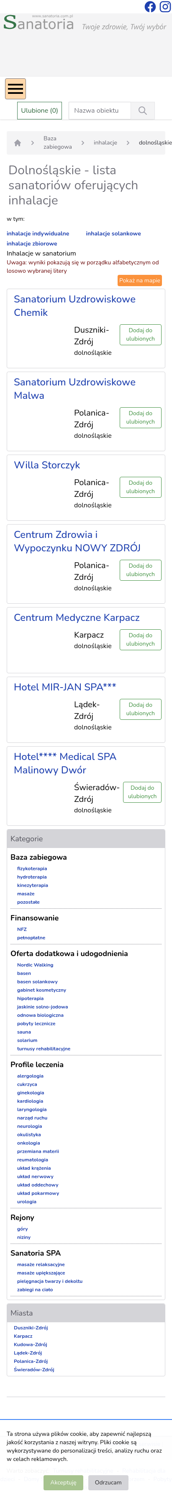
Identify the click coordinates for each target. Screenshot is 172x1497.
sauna (24, 1032)
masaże (26, 893)
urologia (26, 1201)
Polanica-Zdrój (31, 1361)
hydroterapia (32, 877)
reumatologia (32, 1159)
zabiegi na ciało (35, 1289)
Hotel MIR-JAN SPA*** (65, 687)
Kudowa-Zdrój (30, 1344)
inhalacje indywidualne (38, 234)
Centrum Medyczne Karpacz (77, 617)
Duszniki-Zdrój (31, 1327)
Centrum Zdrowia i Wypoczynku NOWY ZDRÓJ (77, 541)
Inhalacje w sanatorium (41, 253)
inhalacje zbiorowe (32, 244)
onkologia (28, 1143)
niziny (24, 1237)
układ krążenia (34, 1168)
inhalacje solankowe (113, 234)
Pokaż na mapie (139, 280)
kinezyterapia (32, 885)
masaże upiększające (41, 1272)
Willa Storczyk (47, 465)
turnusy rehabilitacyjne (43, 1048)
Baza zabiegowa (58, 142)
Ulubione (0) (39, 110)
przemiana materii (38, 1151)
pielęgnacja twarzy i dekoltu (49, 1281)
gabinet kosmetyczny (41, 990)
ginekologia (30, 1092)
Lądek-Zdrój (28, 1353)
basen (24, 973)
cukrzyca (27, 1084)
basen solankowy (37, 981)
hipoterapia (30, 998)
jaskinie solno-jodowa (42, 1006)
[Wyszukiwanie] (143, 110)
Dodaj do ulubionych (140, 334)
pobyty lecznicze (36, 1023)
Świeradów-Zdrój (34, 1369)
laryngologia (32, 1109)
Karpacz (23, 1336)
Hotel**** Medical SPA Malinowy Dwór (65, 763)
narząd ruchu (32, 1117)
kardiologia (30, 1101)
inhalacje (105, 143)
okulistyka (29, 1134)
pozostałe (28, 902)
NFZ (22, 929)
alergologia (30, 1076)
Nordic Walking (35, 965)
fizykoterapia (32, 868)
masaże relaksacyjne (41, 1264)
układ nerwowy (35, 1176)
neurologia (29, 1126)
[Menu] (15, 88)
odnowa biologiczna (40, 1015)
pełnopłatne (31, 937)
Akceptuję (63, 1483)
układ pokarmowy (38, 1193)
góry (22, 1229)
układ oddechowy (38, 1185)
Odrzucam (108, 1483)
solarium (27, 1040)
